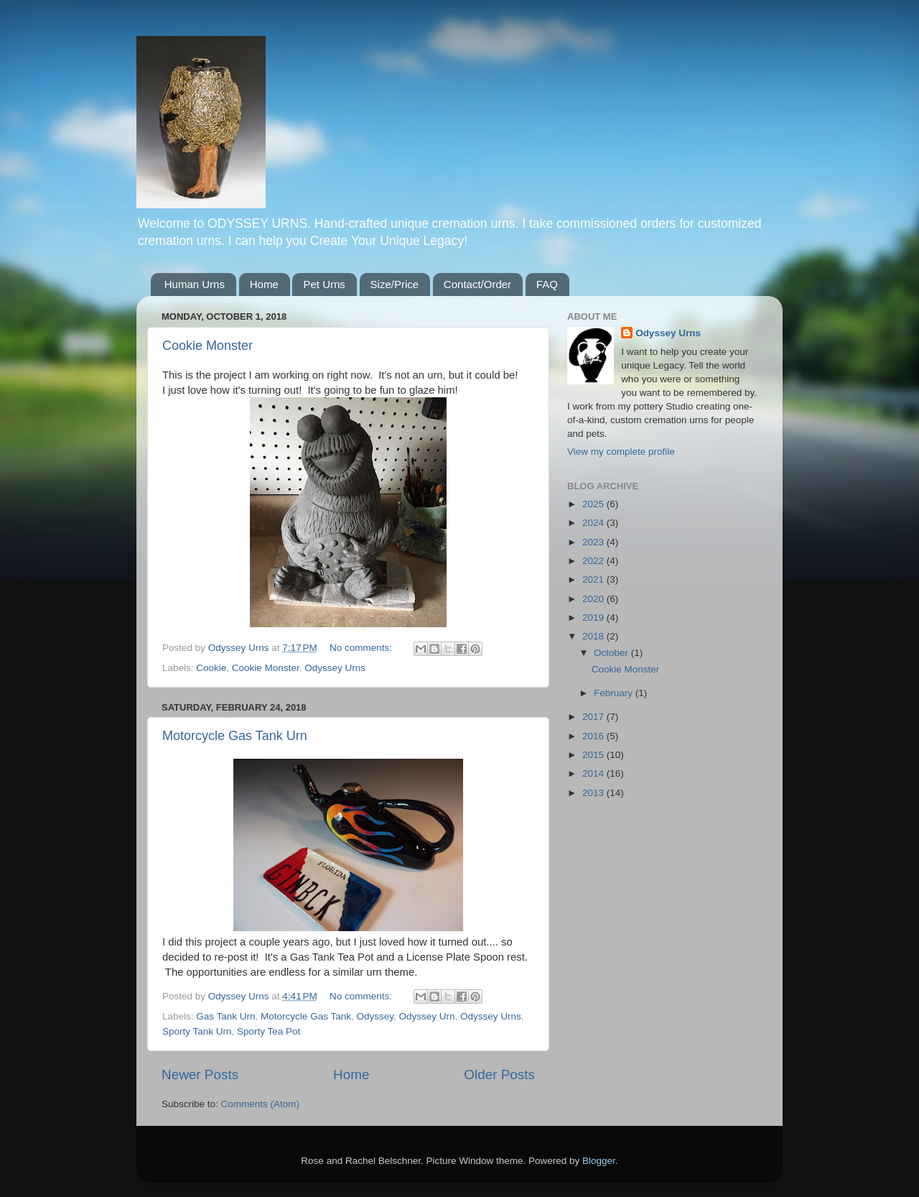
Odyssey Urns (334, 667)
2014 (594, 773)
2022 (594, 560)
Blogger (598, 1160)
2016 (594, 736)
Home (264, 284)
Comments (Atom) (260, 1104)
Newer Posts (200, 1074)
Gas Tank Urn (225, 1016)
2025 (594, 504)
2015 (594, 754)
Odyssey (374, 1016)
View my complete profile (621, 451)
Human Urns (194, 284)
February (614, 693)
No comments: (362, 647)
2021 (594, 579)
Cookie (211, 667)
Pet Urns (324, 284)
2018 (594, 636)
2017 (594, 716)
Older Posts (499, 1074)
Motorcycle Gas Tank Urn (234, 736)
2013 (594, 792)
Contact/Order (477, 284)
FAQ (547, 284)
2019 (594, 617)
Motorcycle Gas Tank (306, 1016)
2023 (594, 542)
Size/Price (394, 284)
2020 (594, 598)
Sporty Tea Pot (268, 1031)
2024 (594, 522)
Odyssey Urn (426, 1016)
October (612, 652)
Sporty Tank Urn (197, 1031)
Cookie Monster (207, 345)
